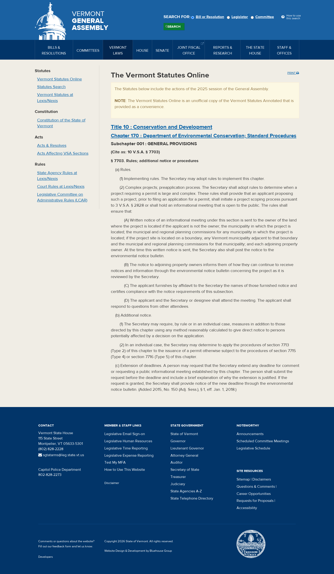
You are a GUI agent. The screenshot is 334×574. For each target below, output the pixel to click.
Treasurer (178, 477)
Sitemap (243, 479)
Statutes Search (51, 87)
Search (174, 27)
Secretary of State (184, 469)
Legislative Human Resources (128, 441)
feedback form (61, 546)
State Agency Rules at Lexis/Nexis (57, 176)
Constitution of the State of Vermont (61, 123)
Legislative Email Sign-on (124, 434)
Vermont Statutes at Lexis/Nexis (55, 97)
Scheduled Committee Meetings (263, 441)
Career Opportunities (254, 493)
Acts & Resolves (51, 145)
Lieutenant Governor (187, 448)
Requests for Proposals (255, 500)
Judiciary (177, 484)
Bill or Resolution (208, 17)
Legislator (238, 17)
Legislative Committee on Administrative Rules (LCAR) (62, 197)
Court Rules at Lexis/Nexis (60, 186)
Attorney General (184, 455)
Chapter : (203, 135)
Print (293, 73)
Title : (161, 127)
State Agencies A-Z (186, 491)
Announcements (250, 434)
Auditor (176, 462)
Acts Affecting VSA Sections (62, 153)
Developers (45, 557)
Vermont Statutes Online (59, 79)
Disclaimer (111, 483)
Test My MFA (115, 462)
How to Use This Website (124, 469)
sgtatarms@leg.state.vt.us (61, 455)
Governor (178, 441)
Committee (263, 17)
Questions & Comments (256, 486)
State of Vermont (184, 434)
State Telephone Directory (191, 498)
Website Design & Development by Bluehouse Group (138, 551)
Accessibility (247, 508)
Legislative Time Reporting (126, 448)
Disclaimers (261, 479)
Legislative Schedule (253, 448)
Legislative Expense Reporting (129, 455)
